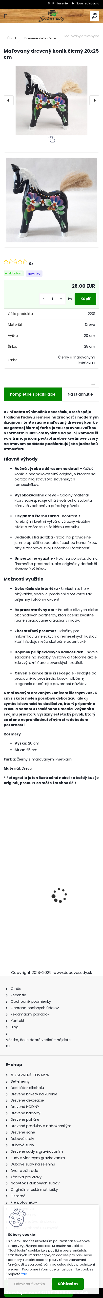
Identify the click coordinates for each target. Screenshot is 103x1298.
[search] (94, 16)
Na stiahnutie (80, 394)
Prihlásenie (60, 3)
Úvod (11, 38)
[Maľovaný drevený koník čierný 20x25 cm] (51, 100)
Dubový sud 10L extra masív (34, 916)
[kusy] (52, 299)
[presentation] (9, 100)
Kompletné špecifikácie (33, 394)
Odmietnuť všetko (29, 1284)
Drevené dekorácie (40, 38)
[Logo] (51, 16)
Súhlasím (68, 1284)
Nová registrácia (87, 3)
